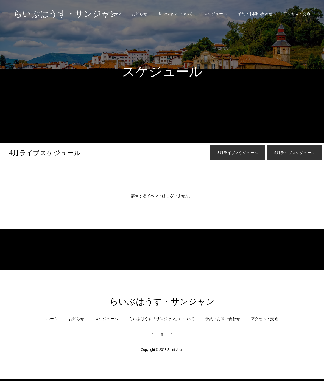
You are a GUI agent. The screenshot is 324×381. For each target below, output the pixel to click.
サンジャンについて (175, 14)
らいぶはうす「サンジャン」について (161, 319)
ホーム (52, 319)
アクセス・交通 (296, 14)
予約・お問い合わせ (255, 14)
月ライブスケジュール (45, 152)
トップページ (109, 14)
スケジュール (215, 14)
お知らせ (139, 14)
